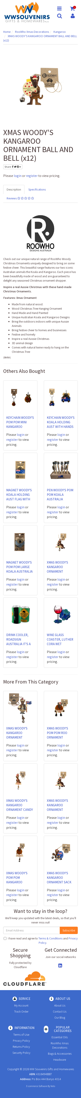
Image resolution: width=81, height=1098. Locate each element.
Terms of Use (21, 1035)
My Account (21, 1005)
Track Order (21, 1011)
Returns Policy (21, 1047)
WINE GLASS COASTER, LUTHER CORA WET (60, 639)
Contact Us (59, 1011)
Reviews (20, 198)
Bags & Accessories (60, 1053)
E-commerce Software (36, 1086)
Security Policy (21, 1053)
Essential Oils (60, 1037)
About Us (59, 1005)
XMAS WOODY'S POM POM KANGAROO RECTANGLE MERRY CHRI (19, 882)
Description (14, 189)
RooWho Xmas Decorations (60, 1045)
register (32, 175)
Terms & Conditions (50, 938)
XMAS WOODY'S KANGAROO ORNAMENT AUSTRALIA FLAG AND (18, 737)
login (17, 175)
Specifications (37, 189)
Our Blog (59, 1017)
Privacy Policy (21, 1041)
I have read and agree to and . (41, 940)
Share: (13, 166)
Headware (59, 1060)
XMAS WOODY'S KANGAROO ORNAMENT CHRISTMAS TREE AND (59, 571)
